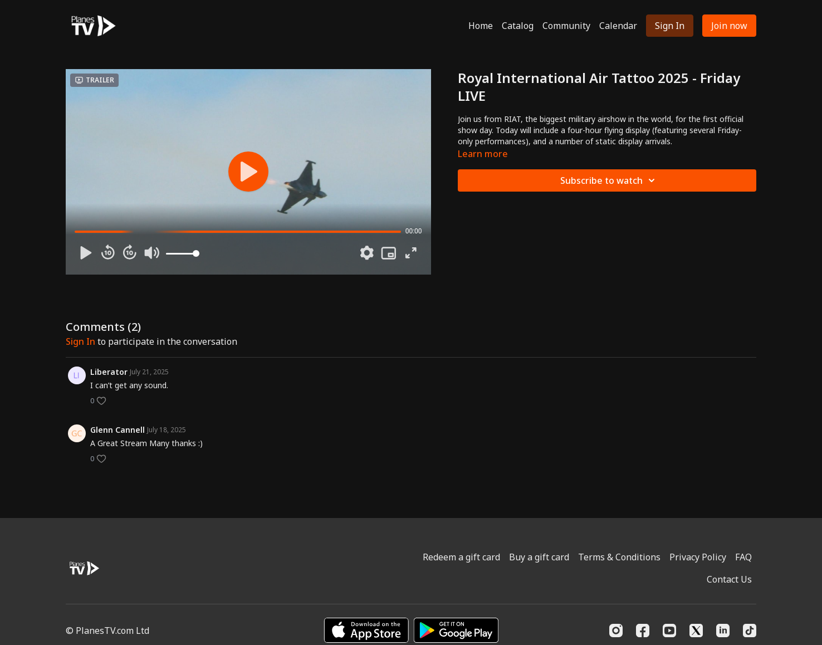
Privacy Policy (697, 557)
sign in (80, 341)
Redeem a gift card (461, 557)
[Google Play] (456, 630)
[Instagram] (616, 630)
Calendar (618, 25)
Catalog (518, 25)
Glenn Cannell (117, 429)
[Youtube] (669, 630)
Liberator (109, 372)
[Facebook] (642, 630)
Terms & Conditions (619, 557)
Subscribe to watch (609, 180)
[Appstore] (366, 630)
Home (480, 25)
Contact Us (729, 579)
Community (566, 25)
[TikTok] (749, 630)
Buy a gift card (539, 557)
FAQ (743, 557)
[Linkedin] (723, 630)
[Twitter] (696, 630)
